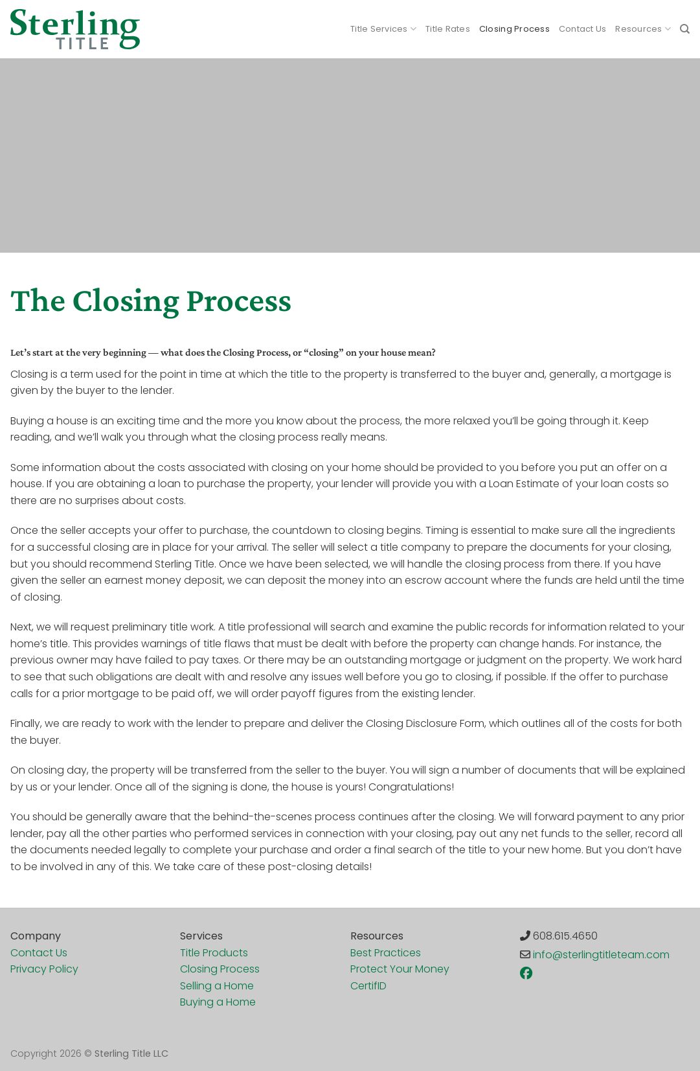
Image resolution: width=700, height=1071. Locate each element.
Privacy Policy (44, 969)
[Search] (685, 29)
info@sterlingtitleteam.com (601, 954)
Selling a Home (217, 985)
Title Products (214, 952)
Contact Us (583, 28)
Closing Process (514, 28)
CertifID (368, 985)
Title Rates (447, 28)
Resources (643, 29)
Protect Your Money (399, 969)
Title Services (383, 29)
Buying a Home (218, 1002)
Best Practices (385, 952)
